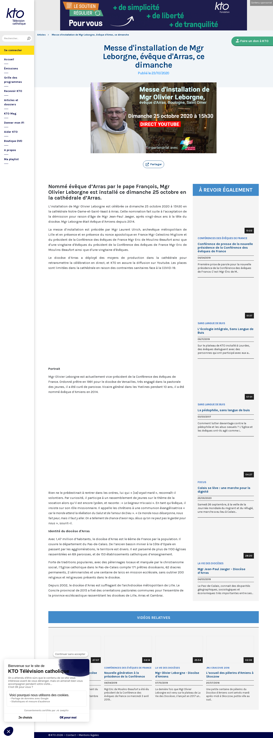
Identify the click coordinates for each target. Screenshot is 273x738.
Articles (41, 34)
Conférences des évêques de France (222, 238)
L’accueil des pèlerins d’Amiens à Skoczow (230, 674)
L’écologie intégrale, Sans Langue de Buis (226, 330)
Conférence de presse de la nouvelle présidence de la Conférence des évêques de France (225, 247)
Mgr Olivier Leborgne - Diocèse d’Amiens (177, 674)
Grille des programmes (13, 80)
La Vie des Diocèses (210, 563)
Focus (202, 482)
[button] (153, 164)
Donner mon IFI (14, 122)
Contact (71, 735)
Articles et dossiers (11, 102)
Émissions (11, 68)
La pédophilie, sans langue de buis (224, 410)
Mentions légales (89, 735)
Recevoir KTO (13, 91)
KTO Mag (10, 113)
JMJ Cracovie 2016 (218, 667)
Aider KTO (11, 132)
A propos (10, 150)
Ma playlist (11, 159)
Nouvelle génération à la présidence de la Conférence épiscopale (124, 674)
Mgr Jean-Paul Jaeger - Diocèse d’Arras (221, 571)
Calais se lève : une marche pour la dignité (224, 489)
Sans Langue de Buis (211, 323)
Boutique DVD (13, 141)
